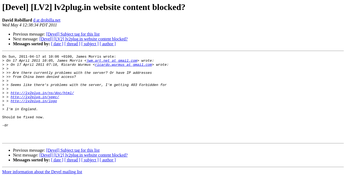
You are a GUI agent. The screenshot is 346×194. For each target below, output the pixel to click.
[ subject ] (90, 43)
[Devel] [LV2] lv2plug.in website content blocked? (83, 39)
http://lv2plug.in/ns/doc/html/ (42, 100)
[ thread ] (72, 43)
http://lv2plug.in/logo (34, 110)
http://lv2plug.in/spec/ (35, 105)
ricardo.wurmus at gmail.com (123, 66)
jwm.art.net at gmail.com (111, 62)
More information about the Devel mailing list (42, 188)
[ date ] (57, 43)
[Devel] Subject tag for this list (73, 34)
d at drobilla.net (47, 20)
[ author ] (108, 43)
